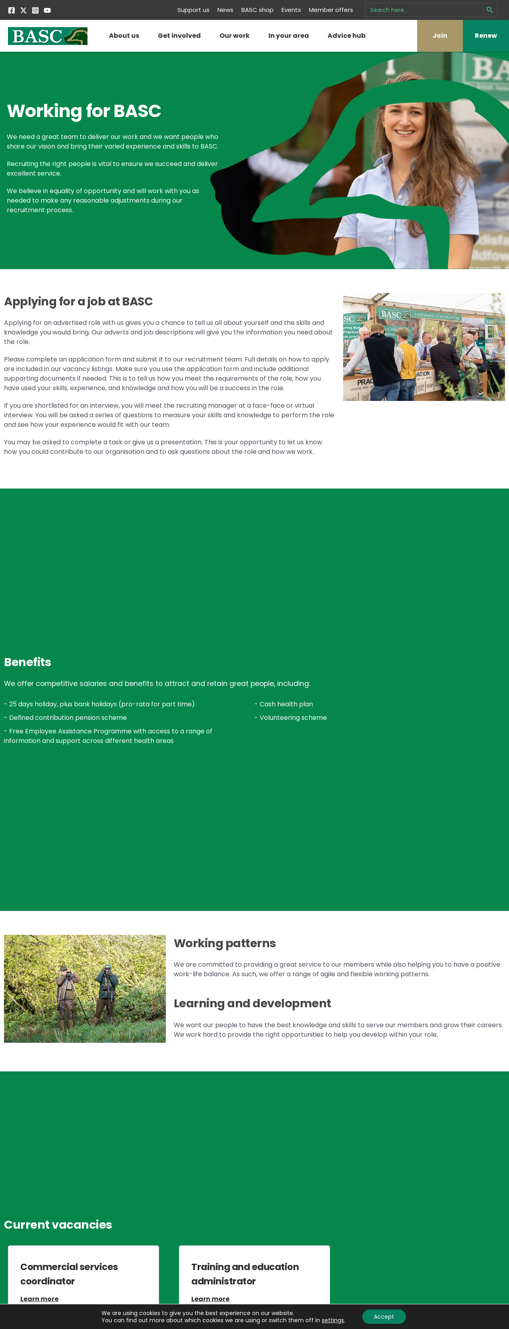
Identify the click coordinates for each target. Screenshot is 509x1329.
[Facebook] (11, 10)
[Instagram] (35, 10)
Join (440, 35)
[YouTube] (47, 10)
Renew (486, 35)
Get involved (179, 35)
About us (124, 35)
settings (333, 1320)
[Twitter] (23, 10)
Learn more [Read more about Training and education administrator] (210, 1299)
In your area (288, 35)
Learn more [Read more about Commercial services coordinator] (39, 1299)
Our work (235, 35)
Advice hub (346, 35)
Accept (384, 1317)
